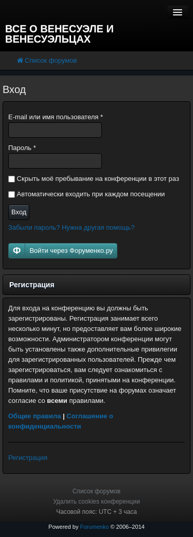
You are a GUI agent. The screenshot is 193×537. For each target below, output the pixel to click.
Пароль (22, 148)
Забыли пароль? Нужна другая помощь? (71, 227)
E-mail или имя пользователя (55, 117)
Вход (18, 212)
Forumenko (94, 527)
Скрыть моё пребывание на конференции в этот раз (93, 178)
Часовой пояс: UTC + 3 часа (96, 511)
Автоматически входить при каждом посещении (86, 194)
